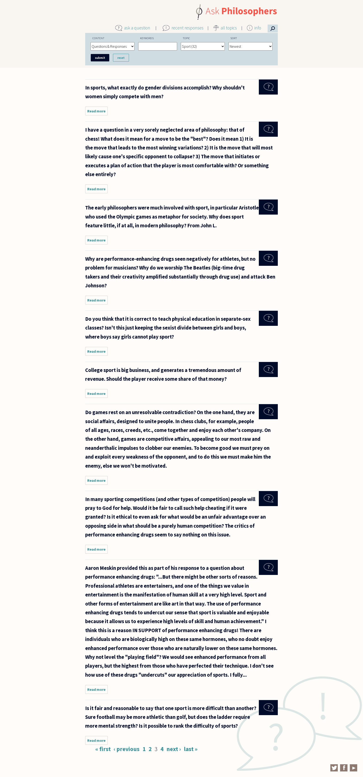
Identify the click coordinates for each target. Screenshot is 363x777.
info (257, 28)
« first (103, 749)
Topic (186, 38)
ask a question (137, 28)
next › (173, 749)
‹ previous (127, 749)
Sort (233, 38)
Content (98, 38)
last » (190, 749)
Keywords (147, 38)
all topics (229, 28)
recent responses (187, 28)
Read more (97, 112)
